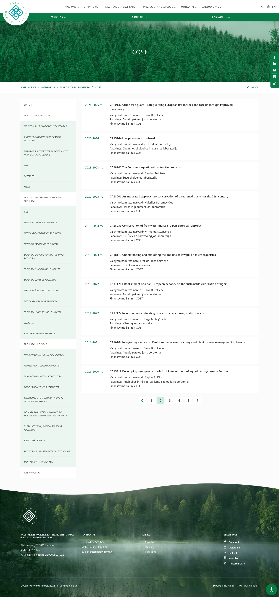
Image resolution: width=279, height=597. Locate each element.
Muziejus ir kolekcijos (158, 6)
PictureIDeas (229, 585)
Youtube (231, 558)
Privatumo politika (67, 585)
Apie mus (70, 6)
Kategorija (48, 87)
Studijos (149, 546)
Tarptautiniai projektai (75, 87)
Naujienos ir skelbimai (120, 6)
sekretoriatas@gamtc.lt (99, 551)
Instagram (232, 547)
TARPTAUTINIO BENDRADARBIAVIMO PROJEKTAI (43, 199)
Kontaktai (187, 6)
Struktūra (91, 6)
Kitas (197, 400)
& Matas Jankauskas (247, 585)
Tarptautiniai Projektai (37, 115)
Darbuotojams (211, 6)
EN (274, 6)
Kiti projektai (32, 472)
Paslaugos (150, 551)
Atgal (253, 87)
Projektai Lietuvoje (35, 344)
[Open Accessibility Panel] (271, 589)
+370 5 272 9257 (95, 542)
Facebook (231, 542)
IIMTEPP (28, 104)
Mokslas (149, 542)
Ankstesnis (142, 400)
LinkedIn (231, 553)
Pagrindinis (28, 87)
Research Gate (234, 563)
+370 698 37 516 (97, 546)
